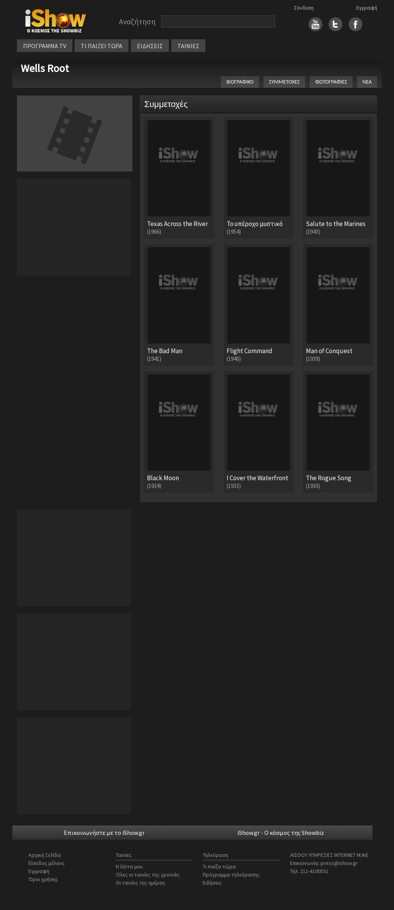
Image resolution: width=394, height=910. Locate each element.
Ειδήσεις (212, 882)
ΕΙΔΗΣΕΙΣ (150, 46)
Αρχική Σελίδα (44, 854)
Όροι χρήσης (43, 879)
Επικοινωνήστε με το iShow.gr (104, 832)
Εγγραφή (366, 7)
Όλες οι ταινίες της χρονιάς (148, 874)
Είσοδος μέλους (46, 863)
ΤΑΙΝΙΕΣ (188, 46)
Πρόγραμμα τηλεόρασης (231, 874)
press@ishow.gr (339, 863)
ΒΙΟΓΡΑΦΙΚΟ (240, 82)
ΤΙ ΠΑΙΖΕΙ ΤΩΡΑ (101, 46)
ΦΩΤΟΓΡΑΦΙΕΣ (331, 82)
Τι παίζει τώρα (219, 866)
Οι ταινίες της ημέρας (140, 882)
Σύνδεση (304, 7)
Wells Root (45, 68)
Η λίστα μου (129, 866)
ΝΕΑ (367, 82)
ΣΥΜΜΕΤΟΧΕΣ (284, 82)
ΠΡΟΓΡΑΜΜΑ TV (44, 46)
